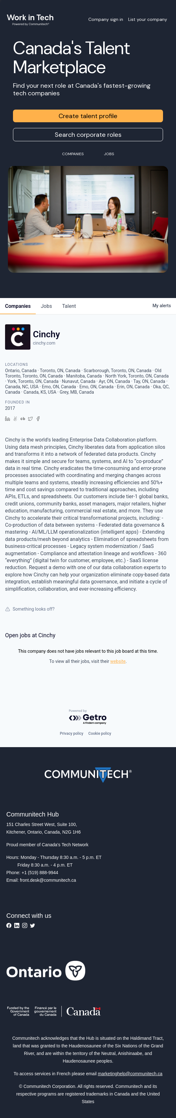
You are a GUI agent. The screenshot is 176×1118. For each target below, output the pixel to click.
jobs (46, 306)
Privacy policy (71, 733)
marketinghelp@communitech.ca (130, 1073)
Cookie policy (99, 733)
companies (18, 306)
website (117, 661)
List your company (147, 19)
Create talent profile (88, 116)
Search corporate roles (88, 134)
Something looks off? (29, 609)
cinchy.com (44, 343)
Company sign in (105, 19)
